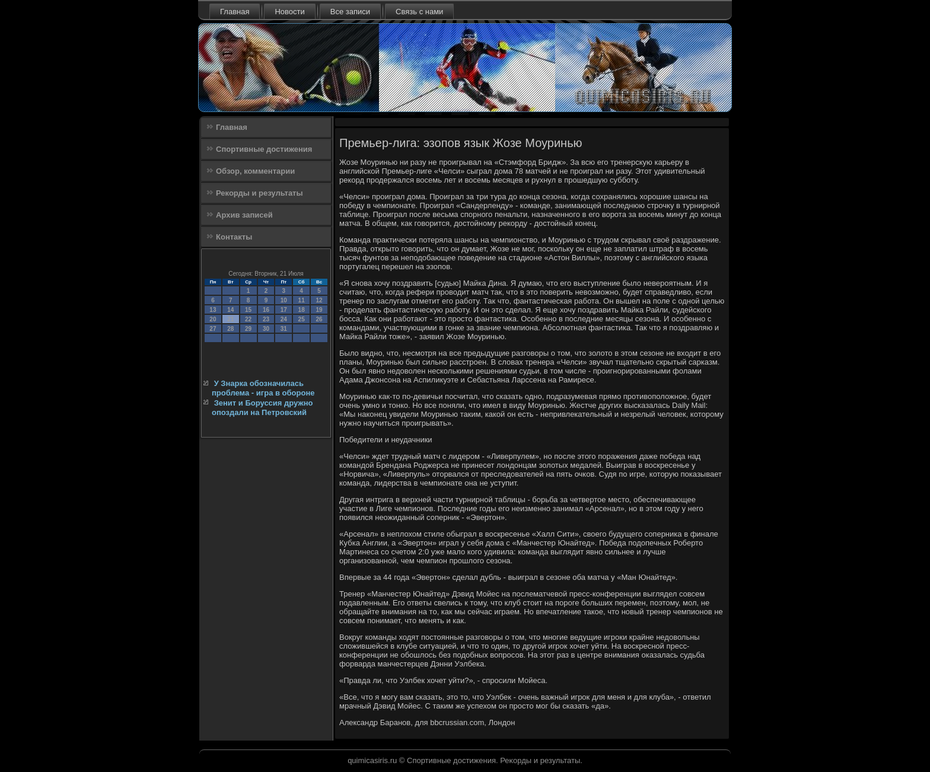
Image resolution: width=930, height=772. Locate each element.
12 (319, 300)
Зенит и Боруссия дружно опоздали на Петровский (262, 407)
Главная (234, 11)
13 (212, 310)
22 (248, 319)
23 (266, 319)
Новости (289, 11)
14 (230, 310)
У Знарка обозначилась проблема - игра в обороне (263, 388)
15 (248, 310)
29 (248, 329)
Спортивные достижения (264, 149)
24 (284, 319)
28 (230, 329)
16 (266, 310)
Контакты (234, 236)
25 (301, 319)
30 (266, 329)
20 (212, 319)
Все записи (350, 11)
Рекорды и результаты (259, 193)
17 (284, 310)
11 (301, 300)
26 (319, 319)
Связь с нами (419, 11)
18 (301, 310)
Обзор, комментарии (255, 171)
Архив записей (244, 214)
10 (284, 300)
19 (319, 310)
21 (230, 319)
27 (212, 329)
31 (284, 329)
